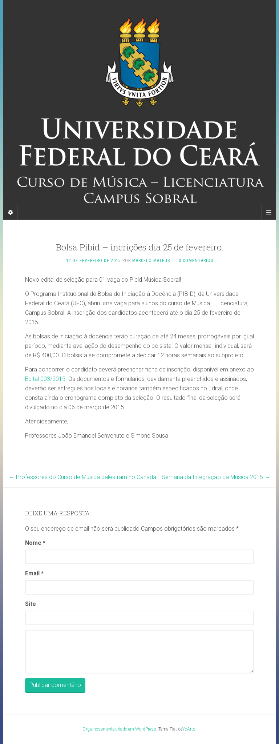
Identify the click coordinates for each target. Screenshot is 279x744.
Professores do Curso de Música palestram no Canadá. (83, 477)
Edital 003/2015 (45, 378)
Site (30, 603)
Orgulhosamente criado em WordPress (119, 729)
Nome (35, 542)
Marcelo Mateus (151, 260)
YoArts (188, 729)
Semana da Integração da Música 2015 (216, 477)
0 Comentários (196, 260)
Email (34, 573)
